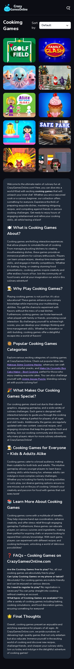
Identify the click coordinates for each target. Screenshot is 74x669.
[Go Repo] (55, 160)
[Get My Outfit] (19, 132)
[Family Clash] (55, 50)
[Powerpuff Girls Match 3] (19, 160)
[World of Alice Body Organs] (19, 105)
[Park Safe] (55, 132)
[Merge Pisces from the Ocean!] (19, 78)
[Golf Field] (19, 50)
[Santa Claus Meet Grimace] (55, 78)
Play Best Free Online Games (16, 8)
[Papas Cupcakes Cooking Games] (55, 105)
